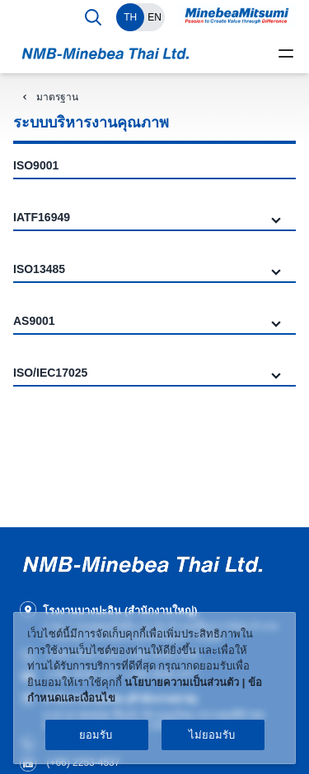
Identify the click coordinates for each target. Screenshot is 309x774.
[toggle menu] (286, 53)
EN (154, 17)
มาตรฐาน (57, 97)
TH (130, 17)
